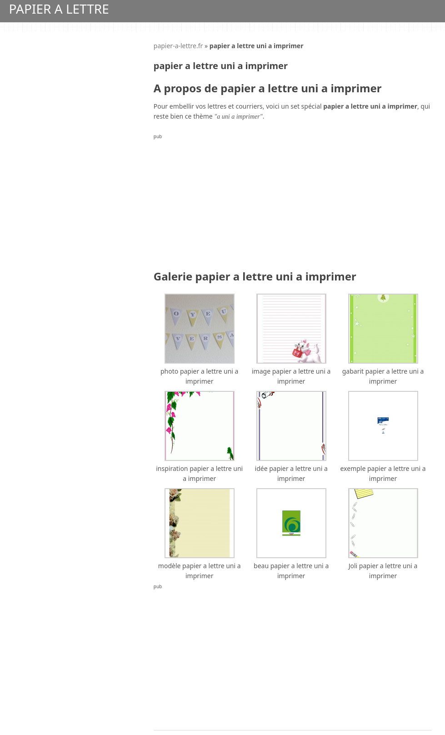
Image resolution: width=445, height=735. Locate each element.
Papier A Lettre (59, 8)
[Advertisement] (293, 205)
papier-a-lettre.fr (178, 45)
